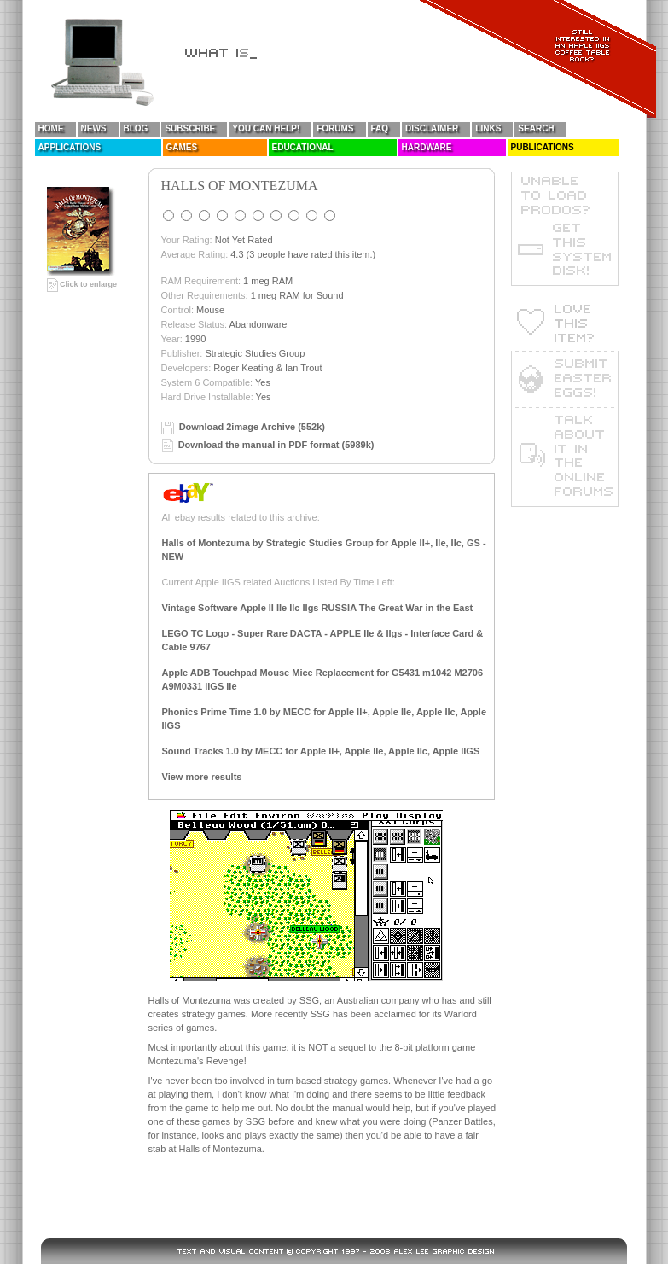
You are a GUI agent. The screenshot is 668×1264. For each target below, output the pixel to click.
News (94, 128)
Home (51, 128)
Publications (542, 147)
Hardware (427, 147)
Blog (136, 128)
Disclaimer (431, 128)
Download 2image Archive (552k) (252, 427)
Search (536, 128)
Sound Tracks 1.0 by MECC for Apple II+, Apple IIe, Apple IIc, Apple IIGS (321, 751)
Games (182, 147)
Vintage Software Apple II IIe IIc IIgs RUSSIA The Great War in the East (317, 608)
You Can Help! (265, 128)
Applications (70, 147)
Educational (303, 147)
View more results (202, 777)
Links (488, 128)
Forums (335, 128)
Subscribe (190, 128)
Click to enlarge (82, 284)
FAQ (380, 128)
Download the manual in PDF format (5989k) (276, 445)
